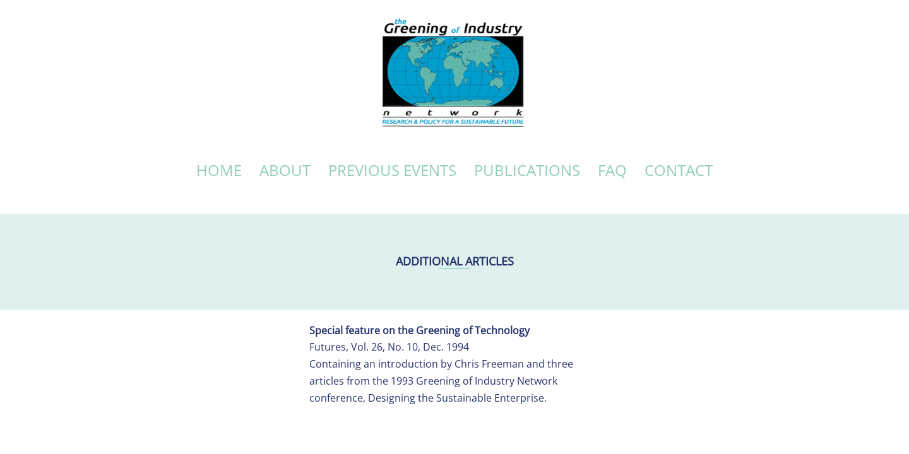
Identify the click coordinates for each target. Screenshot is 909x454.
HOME (219, 170)
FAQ (612, 170)
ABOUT (285, 170)
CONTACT (679, 170)
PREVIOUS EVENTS (392, 170)
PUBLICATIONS (527, 170)
